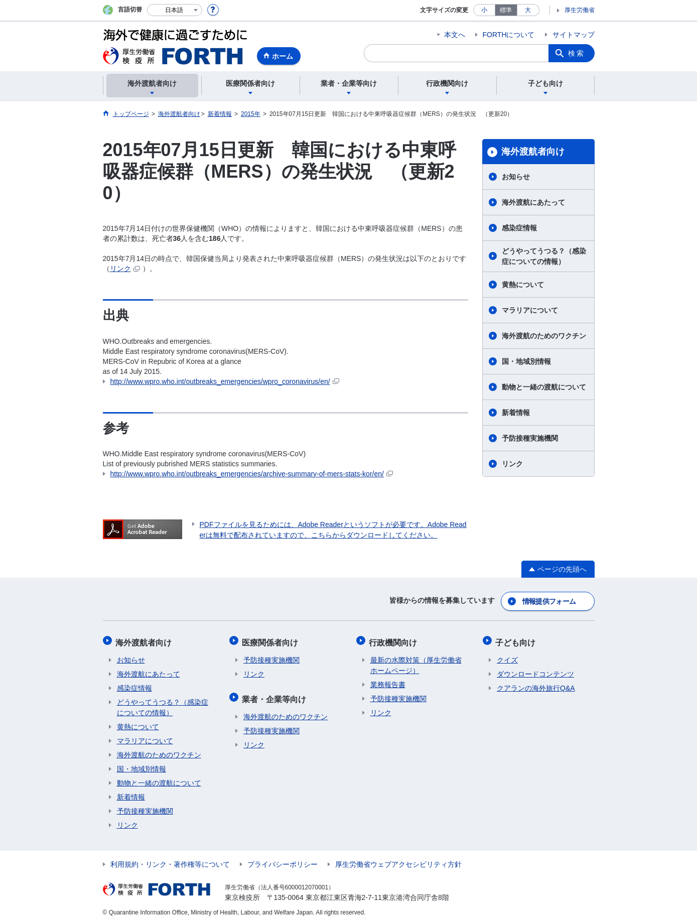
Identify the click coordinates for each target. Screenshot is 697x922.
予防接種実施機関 (530, 438)
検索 (576, 53)
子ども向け (517, 639)
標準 (506, 10)
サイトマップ (573, 34)
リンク (125, 269)
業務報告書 (387, 681)
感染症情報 (519, 228)
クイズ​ (507, 656)
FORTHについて (509, 34)
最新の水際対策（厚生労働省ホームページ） (416, 661)
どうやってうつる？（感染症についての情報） (544, 256)
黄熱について (523, 285)
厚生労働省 (580, 10)
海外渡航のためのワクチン (544, 336)
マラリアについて (530, 310)
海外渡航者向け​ (533, 152)
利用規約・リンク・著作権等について (170, 861)
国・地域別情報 (526, 361)
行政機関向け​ (394, 639)
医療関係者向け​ (271, 639)
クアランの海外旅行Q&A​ (536, 685)
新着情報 (516, 413)
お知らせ (516, 177)
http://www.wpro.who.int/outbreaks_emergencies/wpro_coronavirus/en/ (224, 381)
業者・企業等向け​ (275, 694)
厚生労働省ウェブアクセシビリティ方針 (398, 861)
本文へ (454, 34)
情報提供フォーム (549, 600)
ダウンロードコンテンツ (535, 671)
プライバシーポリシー (282, 861)
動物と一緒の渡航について (544, 387)
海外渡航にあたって (533, 202)
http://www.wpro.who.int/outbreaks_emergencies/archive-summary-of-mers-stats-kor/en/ (251, 474)
